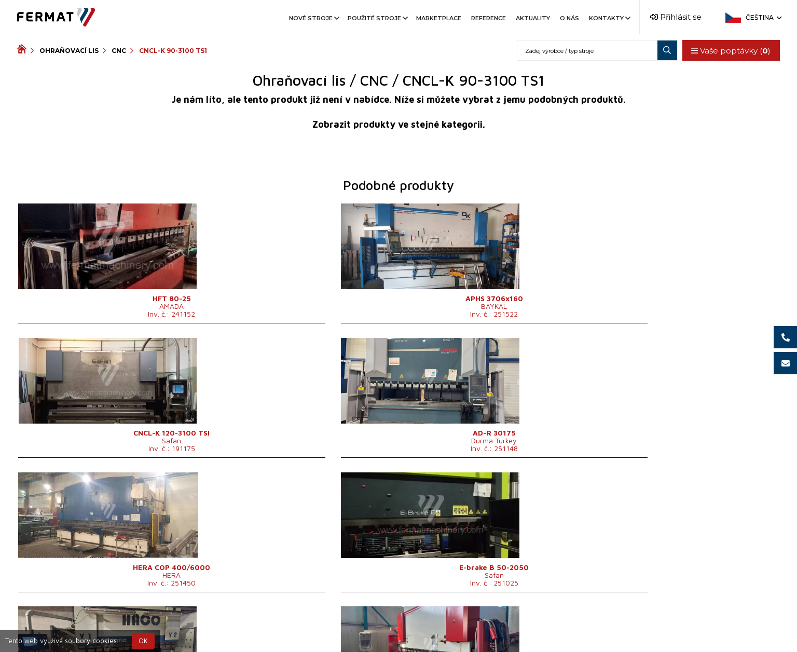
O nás (569, 18)
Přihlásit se (676, 17)
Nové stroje (313, 18)
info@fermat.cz (492, 626)
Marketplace (438, 18)
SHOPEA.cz (96, 626)
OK (143, 641)
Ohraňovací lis (69, 51)
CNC (119, 51)
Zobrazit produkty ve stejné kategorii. (398, 124)
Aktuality (533, 18)
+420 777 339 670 (414, 626)
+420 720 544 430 (329, 626)
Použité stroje (377, 18)
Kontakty (609, 18)
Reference (488, 18)
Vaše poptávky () (729, 51)
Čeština (763, 17)
